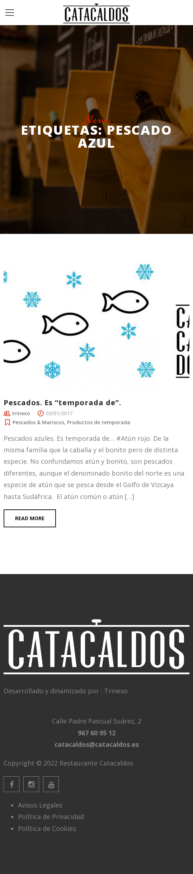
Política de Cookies (47, 828)
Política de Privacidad (51, 816)
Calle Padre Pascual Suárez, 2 (96, 721)
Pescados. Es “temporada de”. (62, 402)
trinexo (21, 413)
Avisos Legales (40, 805)
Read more (29, 518)
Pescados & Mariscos (38, 422)
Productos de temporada (98, 422)
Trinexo (116, 690)
